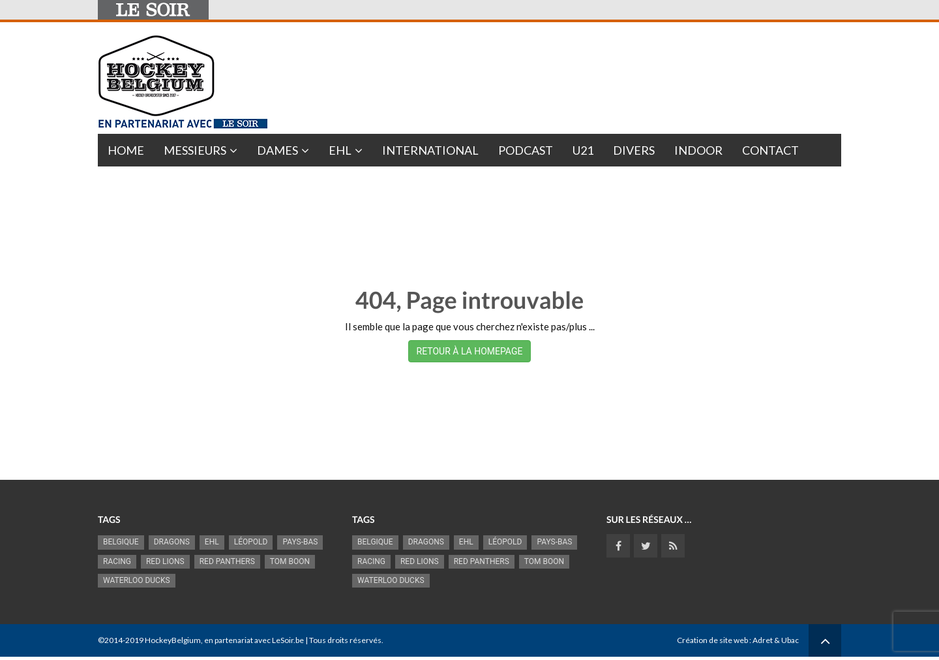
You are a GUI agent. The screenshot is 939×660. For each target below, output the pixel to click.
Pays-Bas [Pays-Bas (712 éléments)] (300, 541)
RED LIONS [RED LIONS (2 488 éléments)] (165, 561)
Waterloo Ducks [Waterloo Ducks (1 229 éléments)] (136, 580)
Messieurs (195, 150)
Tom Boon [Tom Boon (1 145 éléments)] (290, 561)
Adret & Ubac (776, 640)
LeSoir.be (288, 640)
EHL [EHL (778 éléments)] (212, 541)
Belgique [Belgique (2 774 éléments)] (121, 541)
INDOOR (698, 150)
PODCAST (525, 150)
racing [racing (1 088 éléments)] (117, 561)
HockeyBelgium (173, 640)
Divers (634, 150)
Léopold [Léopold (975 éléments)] (251, 541)
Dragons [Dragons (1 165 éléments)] (172, 541)
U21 (583, 150)
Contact (770, 150)
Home (126, 150)
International (430, 150)
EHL (340, 150)
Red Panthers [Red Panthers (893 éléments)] (227, 561)
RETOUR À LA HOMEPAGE (470, 351)
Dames (277, 150)
